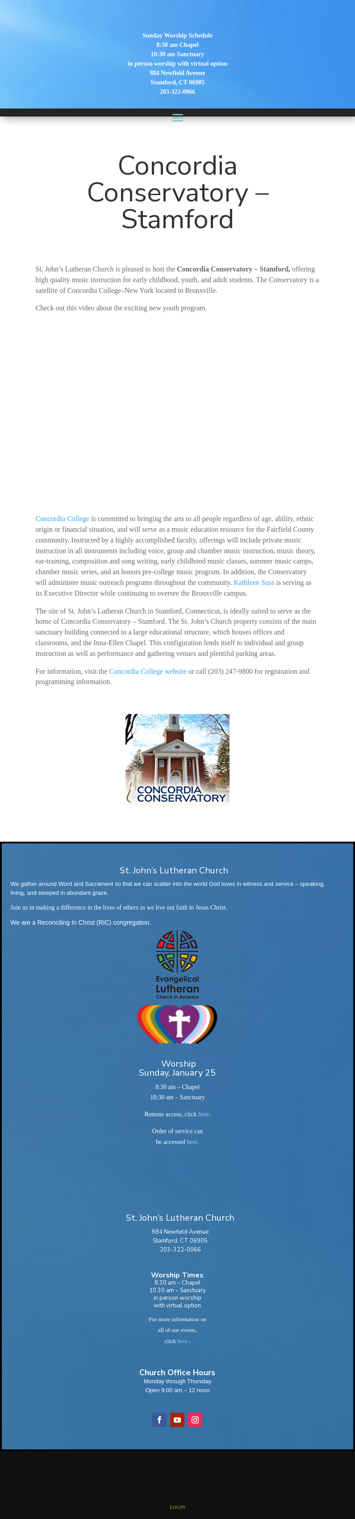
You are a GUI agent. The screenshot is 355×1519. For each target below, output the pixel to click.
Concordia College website (147, 671)
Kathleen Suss (254, 582)
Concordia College (62, 518)
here (203, 1114)
